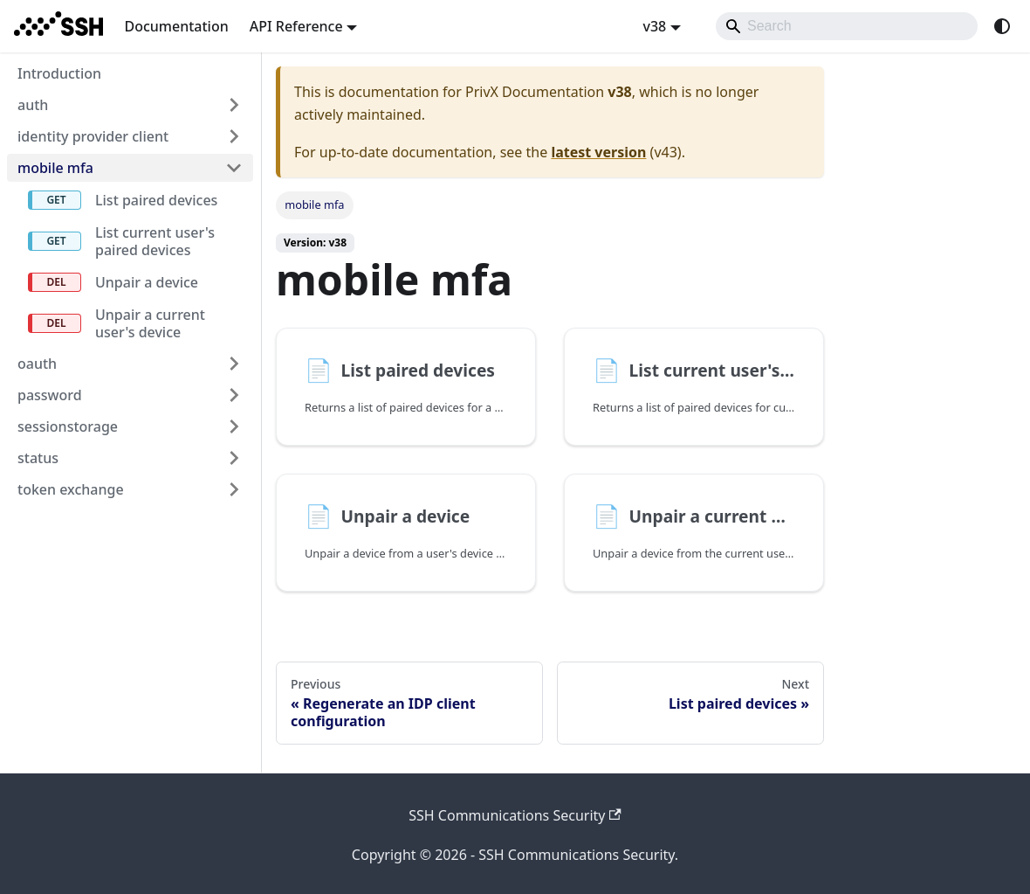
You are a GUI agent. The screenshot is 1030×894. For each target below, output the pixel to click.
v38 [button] (654, 26)
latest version (598, 152)
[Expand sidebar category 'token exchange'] (234, 489)
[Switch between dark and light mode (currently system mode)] (1002, 26)
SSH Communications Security (515, 815)
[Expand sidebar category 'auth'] (234, 105)
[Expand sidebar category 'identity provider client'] (234, 136)
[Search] (847, 26)
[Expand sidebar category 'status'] (234, 458)
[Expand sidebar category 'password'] (234, 395)
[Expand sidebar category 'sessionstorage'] (234, 426)
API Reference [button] (296, 26)
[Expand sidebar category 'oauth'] (234, 364)
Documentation (176, 26)
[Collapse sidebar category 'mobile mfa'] (234, 168)
